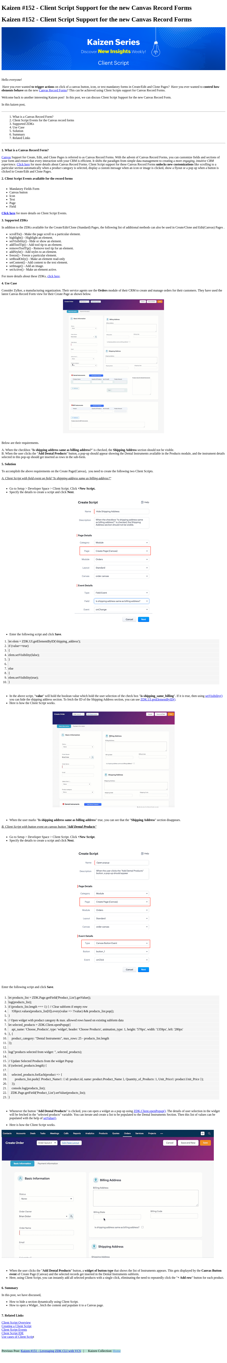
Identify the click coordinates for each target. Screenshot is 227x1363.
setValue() (49, 1118)
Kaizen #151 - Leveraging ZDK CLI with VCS (51, 1351)
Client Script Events (14, 1329)
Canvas (6, 157)
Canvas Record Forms (53, 90)
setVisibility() (213, 696)
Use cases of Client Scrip (17, 1336)
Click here (23, 164)
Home (117, 1351)
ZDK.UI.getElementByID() (158, 699)
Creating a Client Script (17, 1326)
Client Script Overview (16, 1322)
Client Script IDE (13, 1333)
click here (53, 276)
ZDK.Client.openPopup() (150, 1111)
